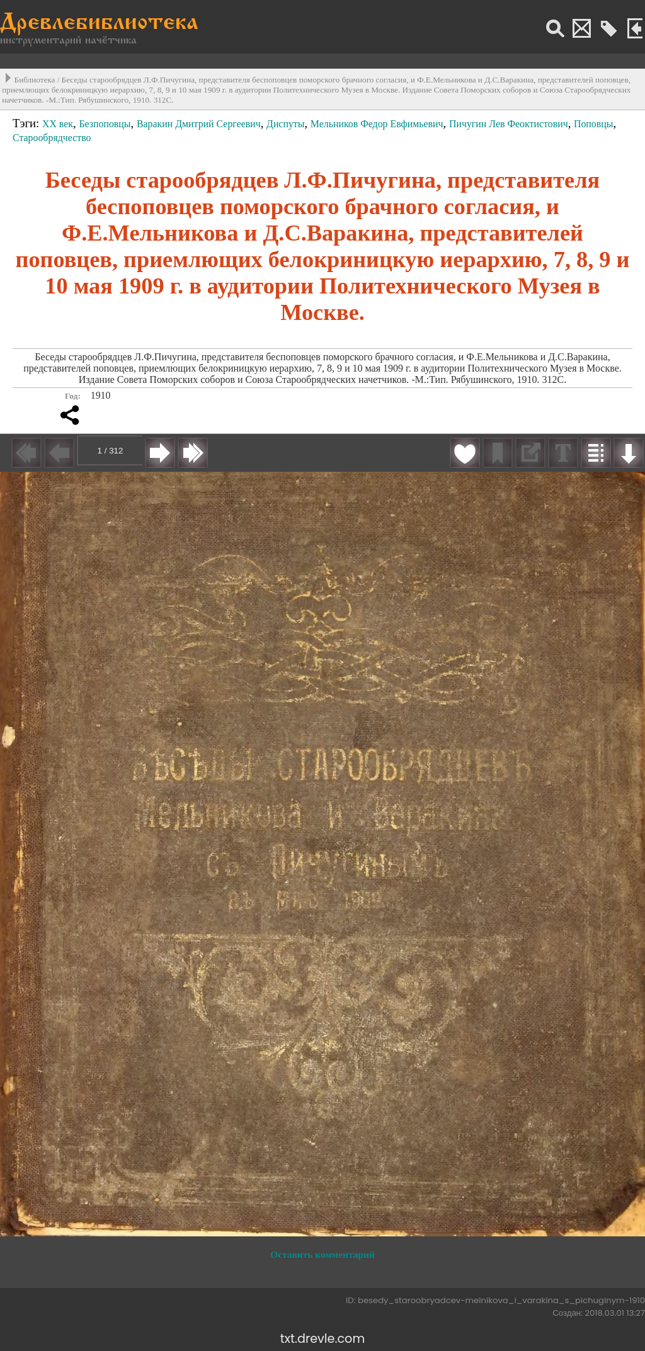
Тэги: (27, 123)
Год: (73, 396)
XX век (57, 123)
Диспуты (285, 123)
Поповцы (594, 123)
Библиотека (34, 79)
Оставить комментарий (322, 1254)
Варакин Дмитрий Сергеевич (199, 123)
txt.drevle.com (322, 1338)
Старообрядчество (52, 137)
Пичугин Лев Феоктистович (508, 123)
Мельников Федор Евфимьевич (377, 123)
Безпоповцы (104, 123)
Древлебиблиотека (99, 23)
